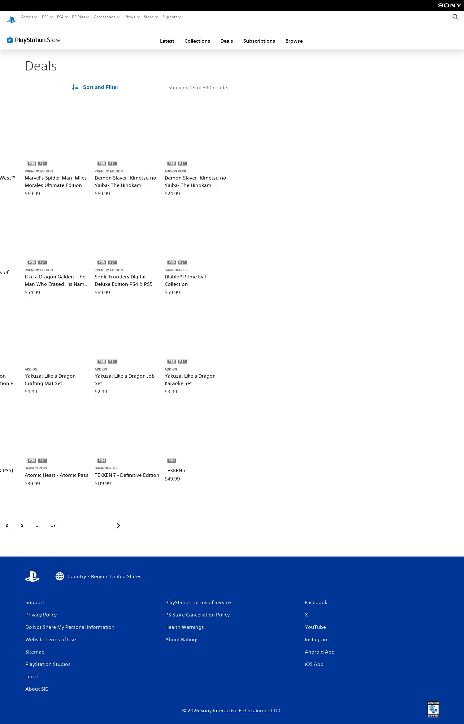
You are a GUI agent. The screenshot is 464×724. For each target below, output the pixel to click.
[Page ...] (37, 519)
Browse (294, 35)
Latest (167, 35)
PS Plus (78, 17)
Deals (226, 35)
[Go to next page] (118, 520)
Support (170, 17)
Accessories (104, 17)
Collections (197, 35)
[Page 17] (53, 519)
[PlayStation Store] (35, 34)
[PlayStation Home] (11, 17)
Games (27, 17)
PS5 (45, 17)
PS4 (60, 17)
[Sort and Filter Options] (95, 81)
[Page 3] (22, 519)
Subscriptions (259, 35)
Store (149, 17)
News (130, 17)
